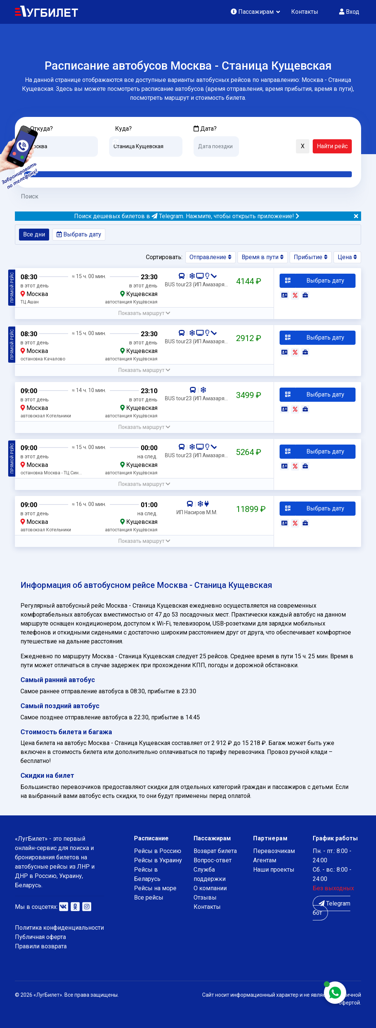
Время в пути (263, 257)
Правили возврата (41, 946)
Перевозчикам (274, 850)
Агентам (264, 860)
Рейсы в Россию (157, 850)
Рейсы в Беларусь (147, 874)
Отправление (210, 257)
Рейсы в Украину (158, 860)
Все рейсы (148, 897)
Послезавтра (255, 162)
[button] (248, 146)
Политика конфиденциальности (59, 927)
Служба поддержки (210, 874)
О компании (210, 888)
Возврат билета (215, 850)
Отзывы (205, 897)
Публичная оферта (40, 937)
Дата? (205, 128)
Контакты (304, 11)
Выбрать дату (79, 234)
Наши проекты (273, 869)
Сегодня (204, 162)
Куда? (123, 128)
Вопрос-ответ (213, 860)
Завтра (224, 162)
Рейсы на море (155, 888)
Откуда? (41, 128)
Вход (349, 11)
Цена (347, 257)
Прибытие (311, 257)
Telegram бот (331, 908)
